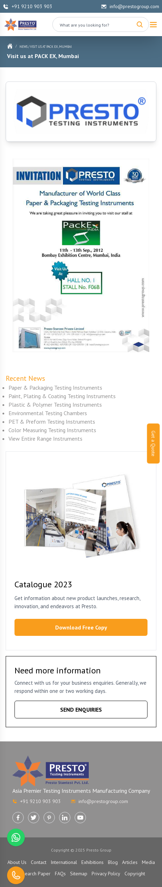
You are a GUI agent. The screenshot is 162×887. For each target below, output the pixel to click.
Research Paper (34, 873)
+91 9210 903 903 (27, 6)
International (64, 862)
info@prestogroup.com (130, 6)
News (23, 47)
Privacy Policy (106, 873)
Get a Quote (153, 444)
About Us (17, 862)
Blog (113, 862)
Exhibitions (92, 862)
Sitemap (78, 873)
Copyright (135, 873)
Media (148, 862)
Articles (130, 862)
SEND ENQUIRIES (81, 709)
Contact (38, 862)
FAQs (60, 873)
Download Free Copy (81, 627)
